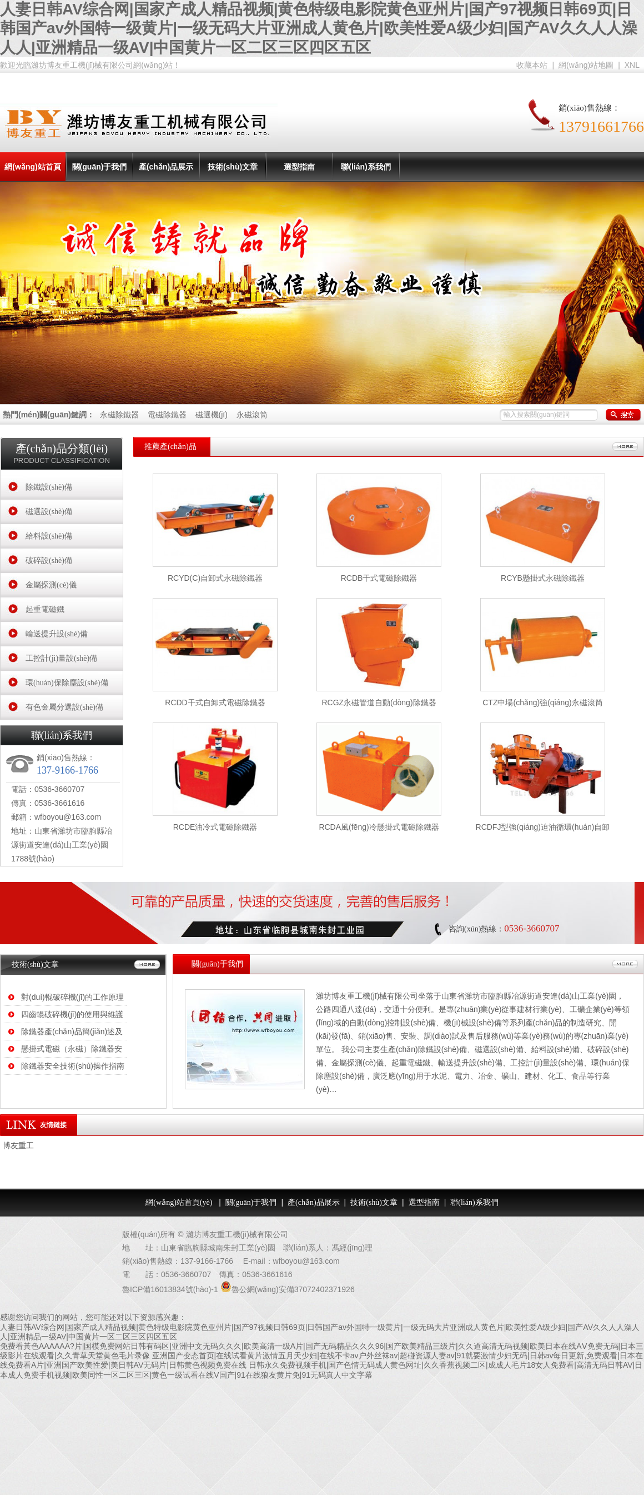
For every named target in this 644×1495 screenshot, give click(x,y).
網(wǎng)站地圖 (586, 65)
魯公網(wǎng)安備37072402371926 (293, 1289)
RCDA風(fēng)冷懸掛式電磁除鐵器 (379, 827)
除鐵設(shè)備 (49, 487)
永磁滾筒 (252, 414)
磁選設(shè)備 (49, 511)
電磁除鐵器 (168, 414)
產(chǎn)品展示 (166, 166)
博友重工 (18, 1145)
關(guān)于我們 (99, 166)
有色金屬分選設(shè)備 (64, 707)
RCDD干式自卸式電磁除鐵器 (215, 702)
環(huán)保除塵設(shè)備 (67, 683)
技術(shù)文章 (233, 166)
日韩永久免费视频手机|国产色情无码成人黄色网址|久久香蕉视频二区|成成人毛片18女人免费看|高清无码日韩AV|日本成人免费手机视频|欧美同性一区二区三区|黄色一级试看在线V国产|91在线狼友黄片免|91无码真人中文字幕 (321, 1370)
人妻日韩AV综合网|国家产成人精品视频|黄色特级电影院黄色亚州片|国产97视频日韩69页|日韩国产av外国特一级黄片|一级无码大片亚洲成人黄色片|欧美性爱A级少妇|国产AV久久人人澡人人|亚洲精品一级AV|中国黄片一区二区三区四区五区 (318, 28)
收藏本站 (531, 65)
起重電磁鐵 (45, 609)
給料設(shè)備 (49, 536)
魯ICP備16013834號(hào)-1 (170, 1289)
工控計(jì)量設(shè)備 (61, 658)
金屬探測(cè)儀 (51, 585)
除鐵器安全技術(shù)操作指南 (72, 1066)
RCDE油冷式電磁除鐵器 (215, 827)
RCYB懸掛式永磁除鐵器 (543, 578)
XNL (632, 65)
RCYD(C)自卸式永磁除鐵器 (215, 578)
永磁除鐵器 (119, 414)
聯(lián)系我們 (365, 166)
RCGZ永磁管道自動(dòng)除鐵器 (378, 702)
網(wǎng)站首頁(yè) (32, 181)
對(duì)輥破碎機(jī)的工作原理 (72, 997)
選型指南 (299, 166)
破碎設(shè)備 (49, 560)
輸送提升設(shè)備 (57, 634)
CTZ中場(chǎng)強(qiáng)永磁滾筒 (542, 702)
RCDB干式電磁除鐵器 (379, 578)
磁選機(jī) (212, 414)
